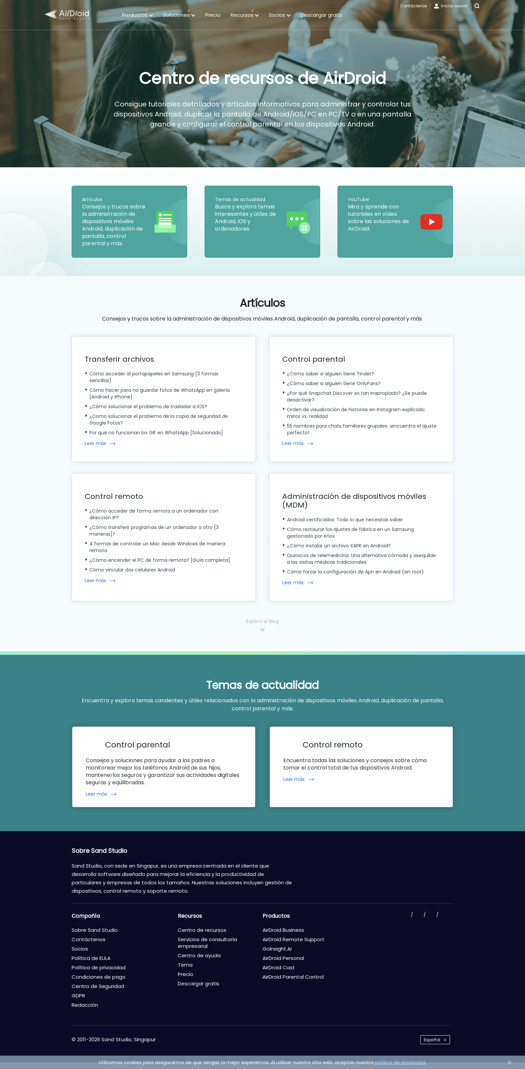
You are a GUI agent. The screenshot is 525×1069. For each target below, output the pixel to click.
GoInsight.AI (277, 948)
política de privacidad (400, 1062)
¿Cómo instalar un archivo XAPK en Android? (339, 545)
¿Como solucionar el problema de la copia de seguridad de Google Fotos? (158, 419)
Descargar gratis (321, 14)
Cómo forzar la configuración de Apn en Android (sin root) (355, 571)
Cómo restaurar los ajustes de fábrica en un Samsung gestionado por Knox (350, 532)
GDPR (78, 995)
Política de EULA (91, 958)
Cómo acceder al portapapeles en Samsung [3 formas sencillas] (153, 377)
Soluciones (179, 15)
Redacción (85, 1004)
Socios (280, 15)
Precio (213, 14)
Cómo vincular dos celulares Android (132, 569)
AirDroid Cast (278, 967)
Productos (137, 15)
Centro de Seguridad (98, 986)
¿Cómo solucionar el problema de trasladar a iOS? (148, 406)
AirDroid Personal (283, 958)
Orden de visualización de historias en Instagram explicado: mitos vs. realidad (356, 413)
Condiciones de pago (99, 976)
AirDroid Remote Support (293, 939)
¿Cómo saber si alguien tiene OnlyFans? (334, 383)
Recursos (245, 15)
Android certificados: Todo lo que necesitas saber (345, 519)
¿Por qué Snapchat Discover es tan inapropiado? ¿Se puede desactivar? (357, 396)
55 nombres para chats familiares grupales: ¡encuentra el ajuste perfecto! (362, 429)
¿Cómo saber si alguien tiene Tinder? (330, 373)
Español (432, 1040)
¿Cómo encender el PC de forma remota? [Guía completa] (159, 560)
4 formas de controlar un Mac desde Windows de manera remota (157, 547)
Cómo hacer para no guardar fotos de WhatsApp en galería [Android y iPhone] (159, 393)
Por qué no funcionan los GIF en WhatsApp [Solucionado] (156, 432)
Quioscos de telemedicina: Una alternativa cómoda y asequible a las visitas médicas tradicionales (361, 558)
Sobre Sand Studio (95, 929)
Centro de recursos (202, 929)
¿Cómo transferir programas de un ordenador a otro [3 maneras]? (154, 530)
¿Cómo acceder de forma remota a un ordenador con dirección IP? (153, 514)
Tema (185, 964)
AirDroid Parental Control (293, 976)
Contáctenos (413, 6)
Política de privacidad (99, 967)
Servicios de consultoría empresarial (207, 943)
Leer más (95, 443)
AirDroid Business (283, 929)
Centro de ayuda (199, 955)
